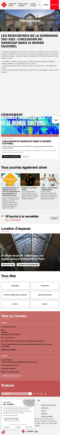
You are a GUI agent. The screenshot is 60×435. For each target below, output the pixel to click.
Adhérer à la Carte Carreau (48, 405)
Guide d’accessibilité (47, 416)
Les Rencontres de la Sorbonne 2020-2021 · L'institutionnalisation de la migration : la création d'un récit (11, 191)
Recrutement (44, 408)
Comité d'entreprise (45, 295)
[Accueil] (23, 431)
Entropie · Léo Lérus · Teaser (29, 188)
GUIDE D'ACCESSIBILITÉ (8, 350)
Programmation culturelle (12, 4)
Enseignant (15, 285)
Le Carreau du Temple (33, 4)
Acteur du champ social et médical (15, 295)
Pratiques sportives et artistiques (23, 4)
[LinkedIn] (38, 400)
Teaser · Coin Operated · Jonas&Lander (49, 188)
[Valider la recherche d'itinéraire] (30, 393)
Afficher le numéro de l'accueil (11, 376)
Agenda (46, 4)
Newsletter (44, 413)
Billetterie (54, 4)
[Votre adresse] (15, 393)
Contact (43, 410)
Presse (44, 304)
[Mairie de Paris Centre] (32, 431)
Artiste (15, 304)
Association (45, 285)
